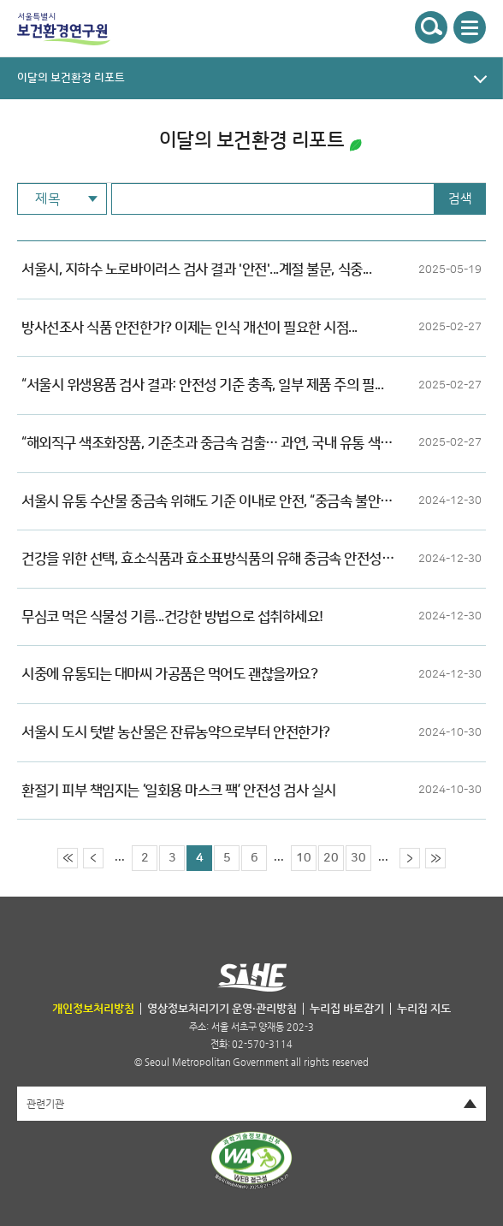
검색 (460, 199)
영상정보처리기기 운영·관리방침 (222, 1008)
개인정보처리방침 (93, 1008)
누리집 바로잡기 (347, 1008)
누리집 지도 (424, 1008)
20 (331, 858)
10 (303, 858)
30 (358, 858)
